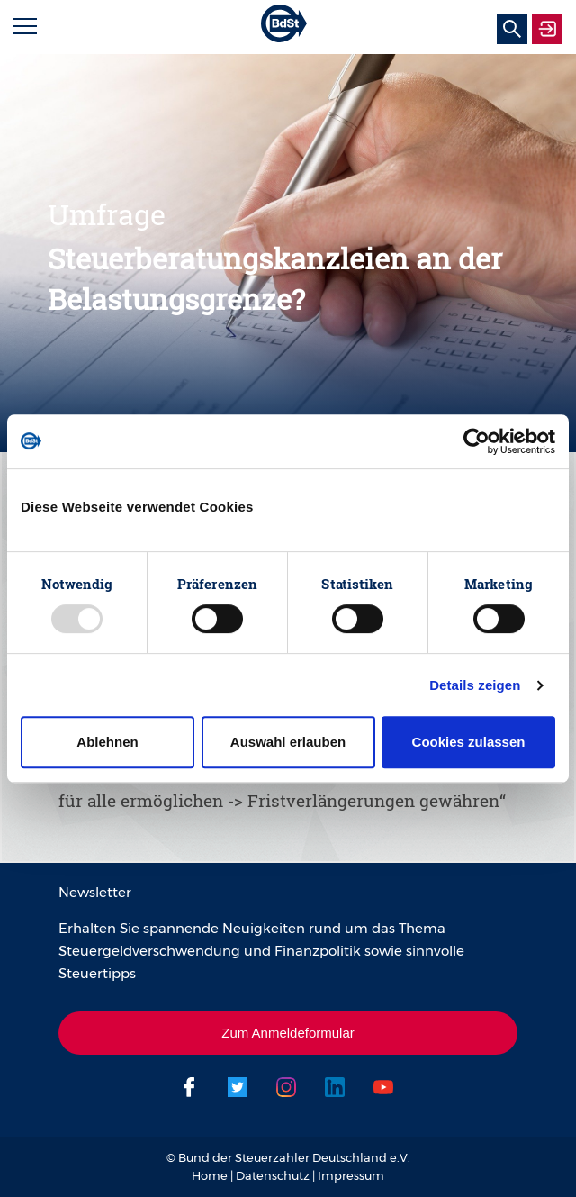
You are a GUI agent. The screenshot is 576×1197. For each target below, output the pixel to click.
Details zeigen (474, 685)
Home (210, 1175)
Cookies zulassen (469, 741)
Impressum (351, 1175)
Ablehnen (107, 741)
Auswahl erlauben (288, 741)
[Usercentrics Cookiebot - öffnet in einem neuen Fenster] (476, 441)
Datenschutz (273, 1175)
